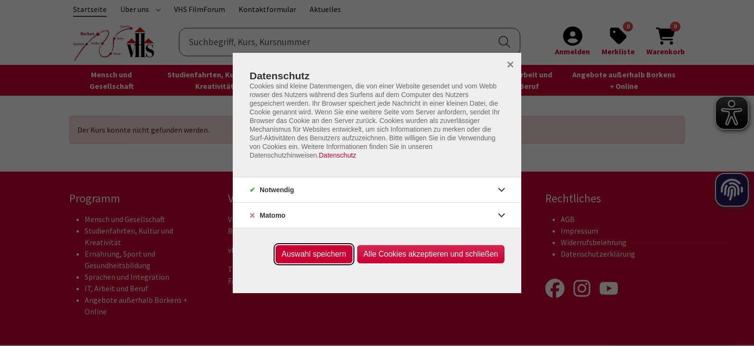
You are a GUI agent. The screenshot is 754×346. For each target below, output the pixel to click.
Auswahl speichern (314, 254)
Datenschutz (337, 155)
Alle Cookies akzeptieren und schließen (431, 254)
